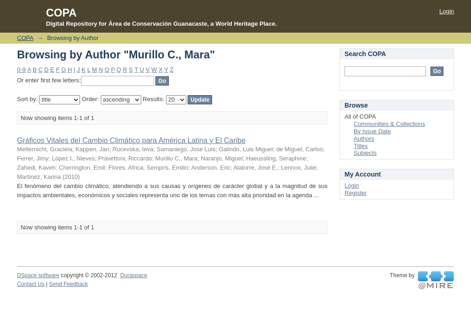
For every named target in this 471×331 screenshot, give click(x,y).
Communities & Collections (389, 123)
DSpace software (38, 275)
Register (356, 192)
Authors (364, 138)
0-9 (21, 69)
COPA (25, 37)
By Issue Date (372, 131)
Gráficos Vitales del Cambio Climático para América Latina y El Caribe (131, 140)
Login (446, 11)
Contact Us (31, 284)
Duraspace (133, 275)
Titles (361, 146)
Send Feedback (68, 284)
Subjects (365, 152)
